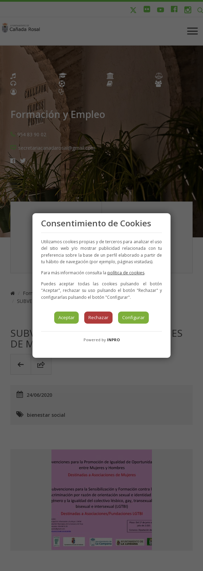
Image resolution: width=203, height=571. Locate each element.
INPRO (113, 339)
